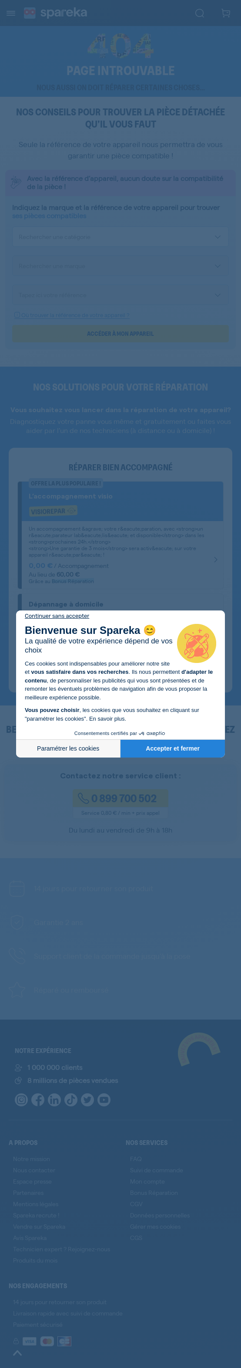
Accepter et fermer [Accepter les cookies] (173, 748)
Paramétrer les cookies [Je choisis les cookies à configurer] (68, 748)
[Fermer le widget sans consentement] (57, 616)
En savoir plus (107, 718)
